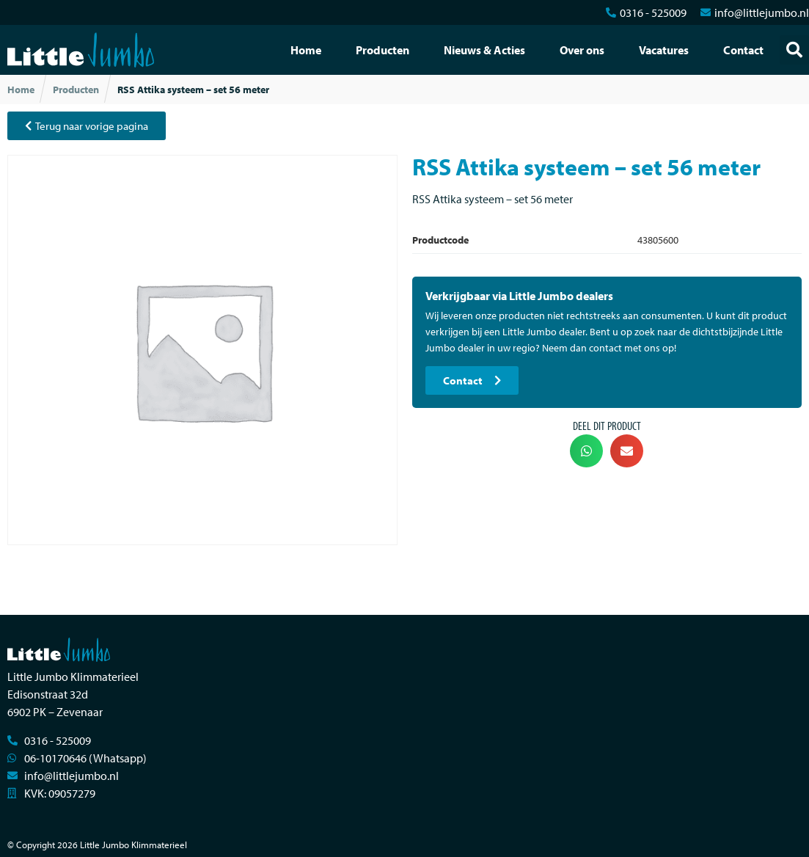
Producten (382, 50)
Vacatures (664, 50)
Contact (743, 50)
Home (305, 50)
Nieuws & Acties (484, 50)
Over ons (582, 50)
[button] (794, 50)
